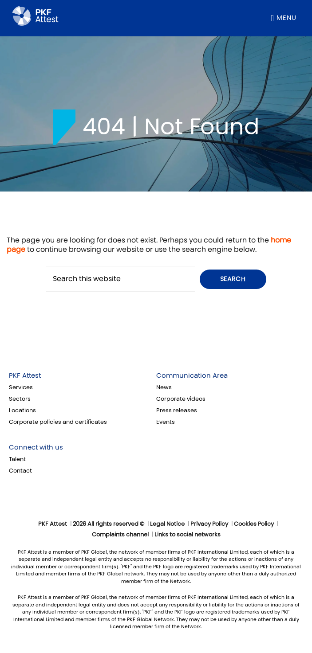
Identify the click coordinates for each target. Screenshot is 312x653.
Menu (286, 18)
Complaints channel (120, 534)
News (164, 387)
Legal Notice (167, 524)
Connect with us (36, 447)
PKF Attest (25, 375)
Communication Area (192, 375)
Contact (20, 470)
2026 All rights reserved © (108, 524)
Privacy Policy (209, 524)
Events (165, 422)
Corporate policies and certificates (58, 422)
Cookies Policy (254, 524)
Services (21, 387)
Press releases (176, 410)
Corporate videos (180, 399)
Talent (17, 459)
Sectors (20, 399)
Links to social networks (187, 534)
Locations (22, 410)
